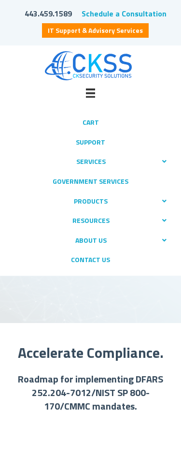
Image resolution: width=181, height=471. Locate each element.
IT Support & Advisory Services (95, 30)
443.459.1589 (48, 13)
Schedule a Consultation (124, 13)
